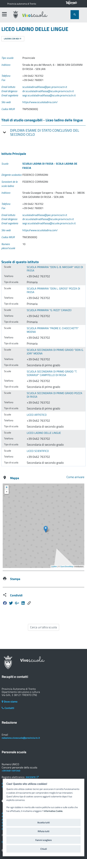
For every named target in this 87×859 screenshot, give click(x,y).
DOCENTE (32, 777)
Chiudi (43, 849)
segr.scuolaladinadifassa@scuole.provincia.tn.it (49, 95)
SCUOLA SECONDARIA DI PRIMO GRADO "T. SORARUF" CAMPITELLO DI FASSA (52, 373)
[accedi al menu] (4, 14)
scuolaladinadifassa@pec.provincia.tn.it (44, 87)
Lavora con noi (13, 38)
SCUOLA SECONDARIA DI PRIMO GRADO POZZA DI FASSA (54, 395)
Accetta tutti (43, 822)
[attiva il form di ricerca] (75, 14)
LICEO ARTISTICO (37, 415)
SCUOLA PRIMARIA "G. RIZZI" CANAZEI (49, 310)
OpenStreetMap (66, 566)
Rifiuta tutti (43, 831)
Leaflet (54, 566)
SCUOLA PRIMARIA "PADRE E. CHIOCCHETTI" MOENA (53, 330)
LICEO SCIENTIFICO (38, 451)
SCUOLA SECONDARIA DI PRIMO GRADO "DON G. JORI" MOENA (55, 351)
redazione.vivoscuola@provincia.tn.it (21, 738)
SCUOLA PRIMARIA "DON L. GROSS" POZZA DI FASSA (53, 290)
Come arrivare (75, 477)
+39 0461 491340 (11, 770)
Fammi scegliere (43, 840)
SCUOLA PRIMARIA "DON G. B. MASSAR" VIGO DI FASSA (55, 269)
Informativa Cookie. (53, 811)
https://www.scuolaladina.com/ (40, 102)
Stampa (15, 579)
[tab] (43, 132)
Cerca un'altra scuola (43, 627)
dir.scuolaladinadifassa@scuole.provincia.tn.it (48, 91)
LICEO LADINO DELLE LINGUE (44, 433)
